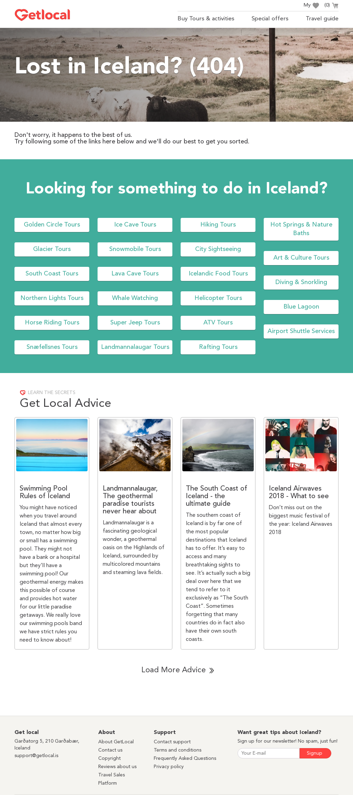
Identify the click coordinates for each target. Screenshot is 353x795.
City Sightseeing (218, 249)
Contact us (110, 750)
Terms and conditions (177, 750)
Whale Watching (135, 298)
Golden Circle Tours (52, 225)
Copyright (109, 758)
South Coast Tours (52, 274)
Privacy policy (169, 766)
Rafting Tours (218, 347)
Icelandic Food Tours (218, 274)
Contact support (172, 741)
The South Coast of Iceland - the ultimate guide (216, 496)
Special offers (270, 19)
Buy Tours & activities (206, 19)
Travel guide (322, 19)
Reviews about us (117, 766)
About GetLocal (116, 741)
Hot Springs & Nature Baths (301, 229)
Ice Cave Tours (135, 225)
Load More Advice (173, 670)
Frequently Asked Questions (185, 758)
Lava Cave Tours (135, 274)
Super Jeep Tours (135, 323)
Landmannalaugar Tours (135, 347)
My (311, 6)
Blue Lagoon (301, 307)
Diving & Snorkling (301, 282)
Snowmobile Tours (135, 249)
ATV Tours (218, 323)
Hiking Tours (218, 225)
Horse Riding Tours (52, 323)
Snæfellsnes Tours (52, 347)
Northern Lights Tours (51, 298)
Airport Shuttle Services (301, 331)
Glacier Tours (52, 249)
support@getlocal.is (36, 755)
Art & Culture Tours (301, 258)
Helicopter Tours (218, 298)
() (331, 6)
